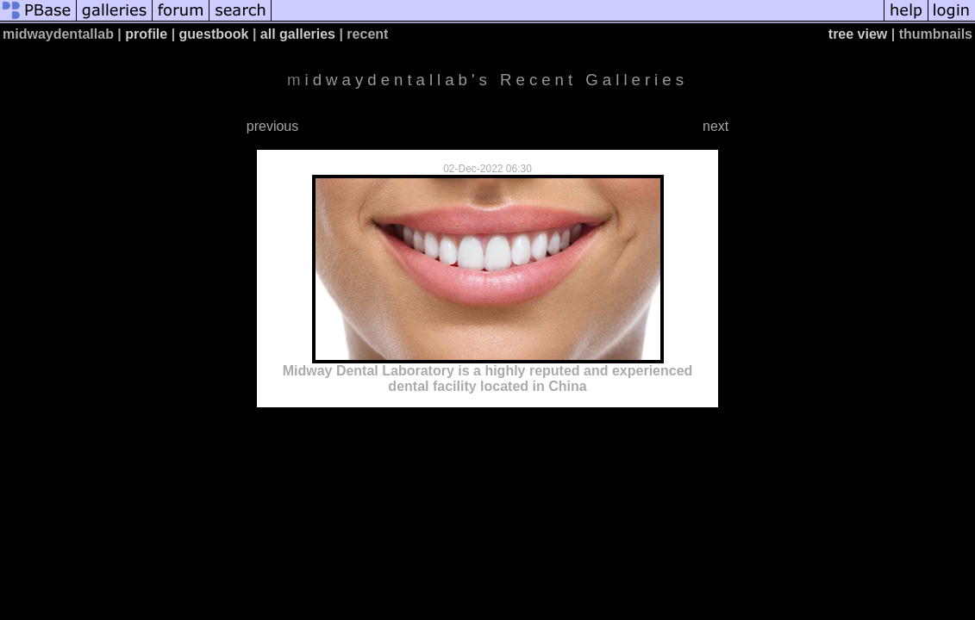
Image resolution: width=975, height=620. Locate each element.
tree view (857, 34)
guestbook (214, 34)
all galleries (297, 34)
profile (146, 34)
